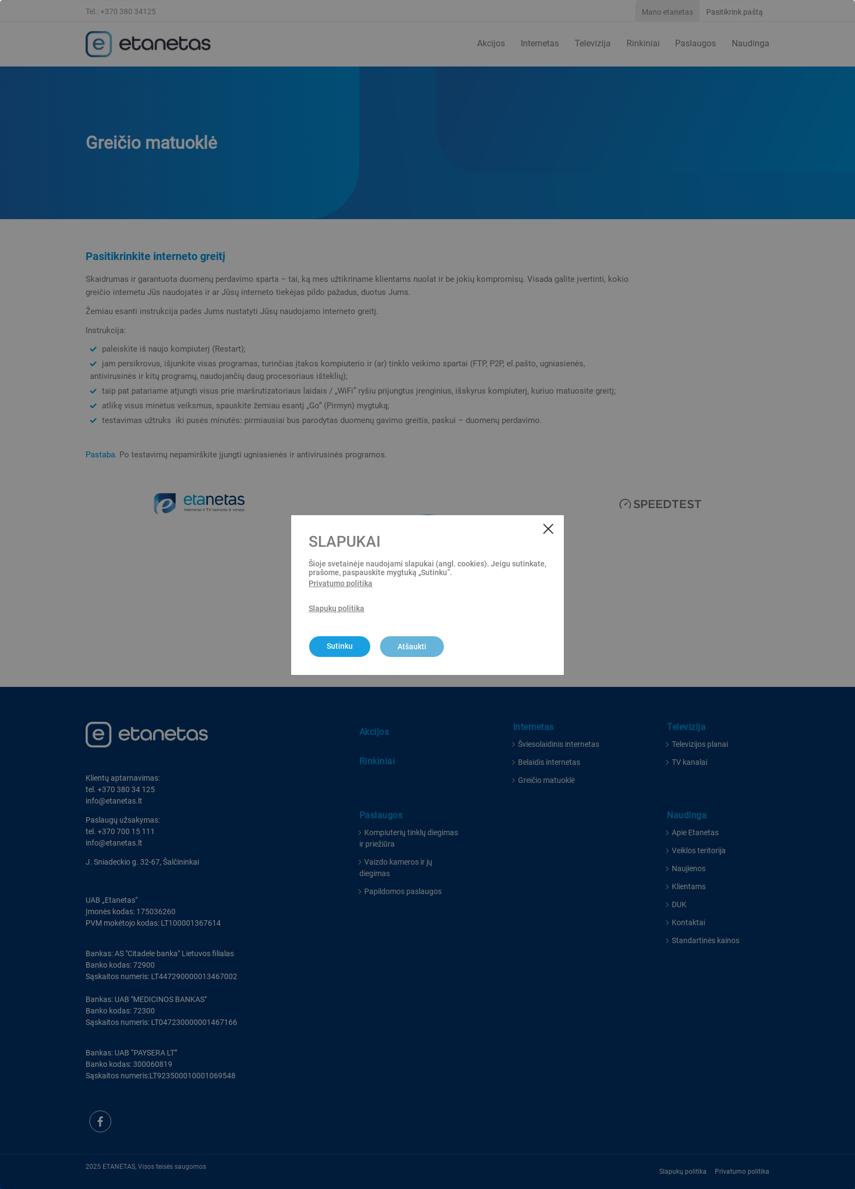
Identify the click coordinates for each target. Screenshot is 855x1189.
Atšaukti (412, 646)
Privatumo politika (340, 583)
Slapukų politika (336, 608)
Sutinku (340, 646)
